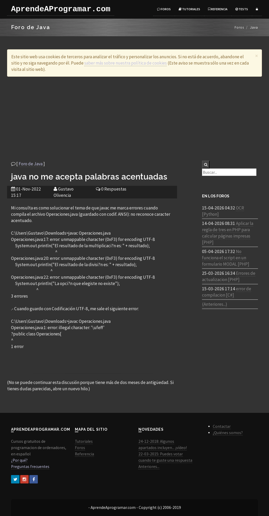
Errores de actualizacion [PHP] (228, 276)
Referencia (217, 9)
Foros (164, 9)
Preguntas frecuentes (30, 466)
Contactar (222, 426)
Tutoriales (189, 9)
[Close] (256, 56)
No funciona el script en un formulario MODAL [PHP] (225, 258)
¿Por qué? (19, 460)
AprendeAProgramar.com (60, 9)
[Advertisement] (134, 118)
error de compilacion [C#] (226, 292)
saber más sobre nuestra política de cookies (125, 63)
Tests (241, 9)
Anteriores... (148, 466)
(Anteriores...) (214, 304)
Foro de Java (31, 164)
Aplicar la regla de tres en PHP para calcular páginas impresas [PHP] (227, 232)
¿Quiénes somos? (228, 432)
